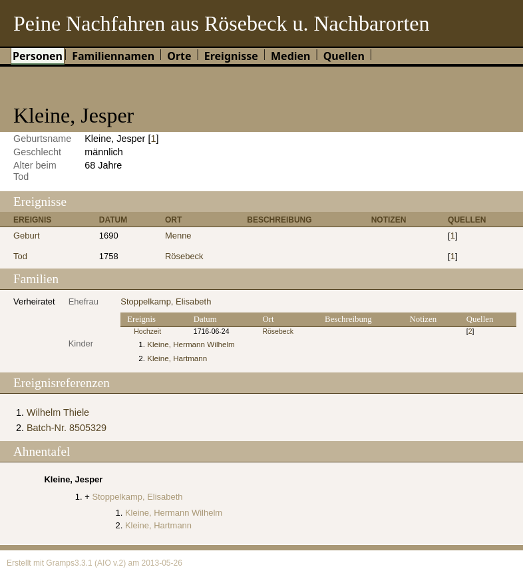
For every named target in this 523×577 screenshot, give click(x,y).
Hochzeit (147, 331)
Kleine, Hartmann (177, 358)
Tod (20, 256)
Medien (291, 56)
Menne (178, 236)
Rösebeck (184, 256)
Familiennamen (113, 56)
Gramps (60, 563)
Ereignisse (231, 56)
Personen (38, 56)
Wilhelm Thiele (58, 412)
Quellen (344, 56)
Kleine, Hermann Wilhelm (191, 344)
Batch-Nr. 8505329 (66, 427)
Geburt (26, 236)
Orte (179, 56)
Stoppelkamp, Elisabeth (165, 301)
